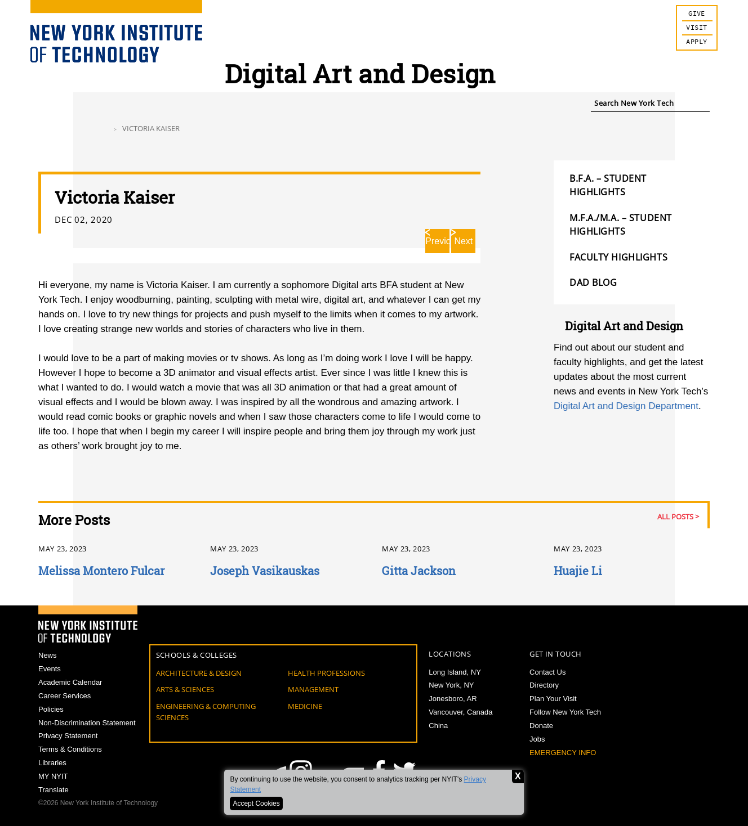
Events (49, 669)
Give (696, 14)
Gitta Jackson (419, 570)
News (47, 655)
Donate (541, 725)
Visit (696, 28)
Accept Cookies (256, 803)
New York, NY (451, 685)
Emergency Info (562, 752)
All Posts (675, 516)
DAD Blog (593, 282)
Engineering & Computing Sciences (206, 711)
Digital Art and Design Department (626, 406)
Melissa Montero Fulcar (101, 570)
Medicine (305, 706)
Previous (437, 241)
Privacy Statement (68, 735)
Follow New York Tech (565, 712)
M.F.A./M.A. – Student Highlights (620, 224)
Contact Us (547, 672)
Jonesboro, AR (453, 698)
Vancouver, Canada (460, 712)
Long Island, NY (455, 672)
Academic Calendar (70, 682)
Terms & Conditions (70, 749)
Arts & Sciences (185, 689)
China (438, 725)
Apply (696, 42)
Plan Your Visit (553, 698)
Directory (544, 685)
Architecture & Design (199, 673)
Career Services (64, 696)
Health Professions (326, 673)
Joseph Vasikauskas (264, 570)
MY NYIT (53, 776)
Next (463, 241)
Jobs (537, 739)
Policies (51, 709)
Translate (53, 789)
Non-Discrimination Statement (87, 723)
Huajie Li (578, 570)
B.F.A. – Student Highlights (608, 185)
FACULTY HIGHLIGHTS (618, 257)
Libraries (52, 762)
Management (313, 689)
